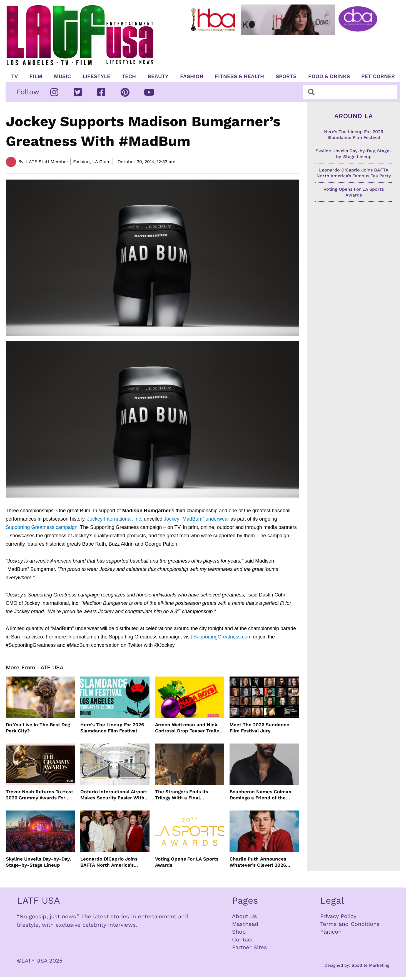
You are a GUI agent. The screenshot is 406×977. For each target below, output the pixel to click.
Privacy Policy (338, 916)
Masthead (245, 924)
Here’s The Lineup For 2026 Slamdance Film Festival (112, 728)
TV (14, 76)
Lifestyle (96, 76)
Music (62, 76)
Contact (242, 939)
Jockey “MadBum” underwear (196, 519)
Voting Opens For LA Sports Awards (186, 862)
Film (35, 76)
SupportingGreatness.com (222, 637)
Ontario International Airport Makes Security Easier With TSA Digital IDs (113, 795)
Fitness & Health (239, 76)
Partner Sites (249, 947)
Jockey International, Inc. (114, 519)
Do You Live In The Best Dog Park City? (38, 728)
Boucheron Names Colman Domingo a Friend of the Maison (261, 795)
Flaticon (331, 931)
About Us (244, 916)
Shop (239, 931)
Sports (286, 76)
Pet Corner (378, 76)
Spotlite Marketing (370, 965)
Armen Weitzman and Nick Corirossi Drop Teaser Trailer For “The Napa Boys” (188, 728)
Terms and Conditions (350, 924)
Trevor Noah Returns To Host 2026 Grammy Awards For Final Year (39, 795)
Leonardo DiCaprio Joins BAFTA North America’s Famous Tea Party (109, 862)
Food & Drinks (329, 76)
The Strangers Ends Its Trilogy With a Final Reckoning (181, 795)
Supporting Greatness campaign (42, 527)
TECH (129, 76)
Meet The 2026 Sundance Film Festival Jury (259, 728)
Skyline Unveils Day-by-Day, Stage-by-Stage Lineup (38, 862)
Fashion (191, 76)
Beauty (158, 76)
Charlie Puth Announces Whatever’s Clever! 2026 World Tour (258, 862)
